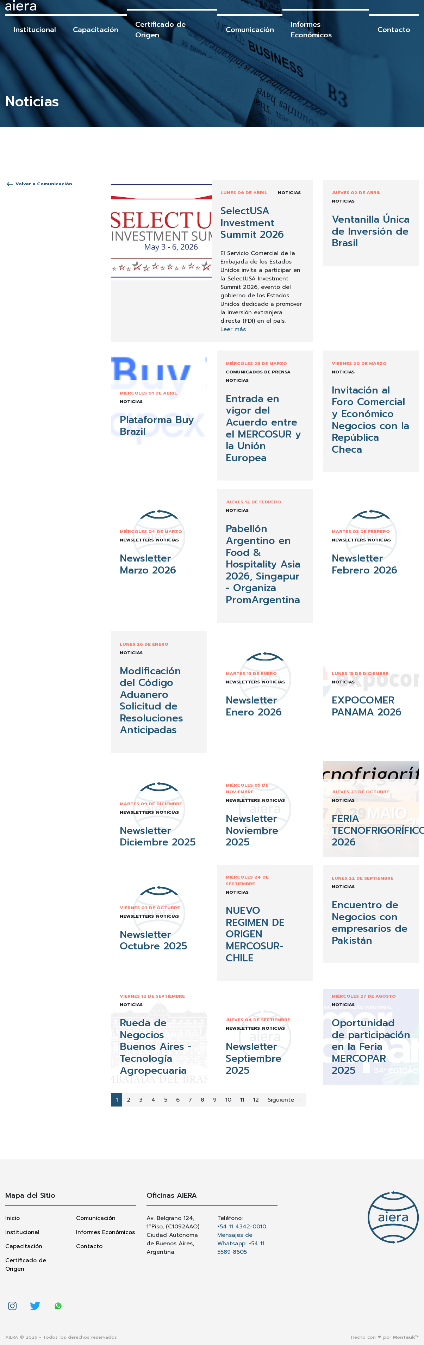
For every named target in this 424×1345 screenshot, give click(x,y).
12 (256, 1100)
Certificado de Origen (160, 29)
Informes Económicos (311, 29)
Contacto (394, 29)
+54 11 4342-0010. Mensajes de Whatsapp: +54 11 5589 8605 (242, 1239)
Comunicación (250, 29)
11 (242, 1100)
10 (228, 1100)
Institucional (35, 29)
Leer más (233, 329)
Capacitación (95, 29)
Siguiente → (285, 1100)
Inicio (12, 1218)
